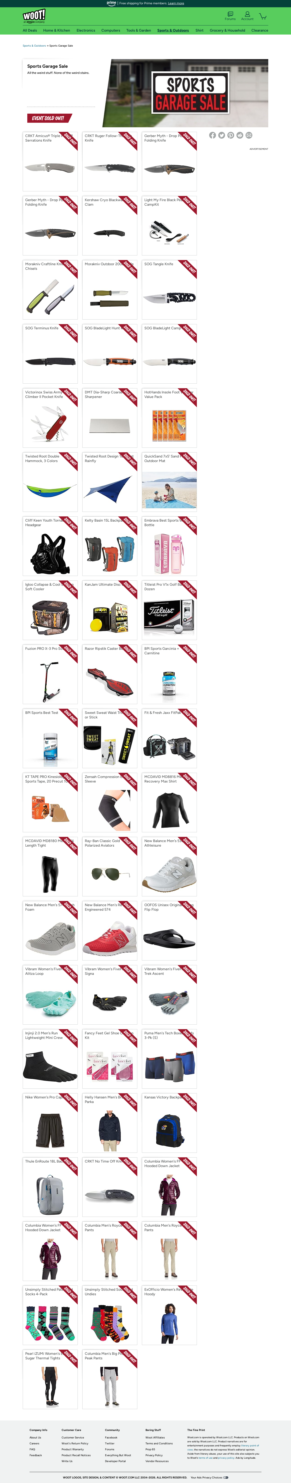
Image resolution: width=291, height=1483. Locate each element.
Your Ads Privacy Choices (206, 1477)
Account (247, 16)
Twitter (109, 1443)
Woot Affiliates (155, 1437)
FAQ (32, 1449)
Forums (230, 16)
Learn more (176, 3)
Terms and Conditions (159, 1443)
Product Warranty (73, 1449)
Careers (34, 1443)
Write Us (67, 1461)
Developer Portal (115, 1461)
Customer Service (73, 1437)
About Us (35, 1437)
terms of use (206, 1457)
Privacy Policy (154, 1455)
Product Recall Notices (76, 1455)
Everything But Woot (118, 1455)
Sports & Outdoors (34, 45)
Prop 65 (150, 1449)
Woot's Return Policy (75, 1443)
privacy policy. (226, 1457)
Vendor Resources (157, 1461)
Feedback (36, 1455)
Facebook (111, 1437)
